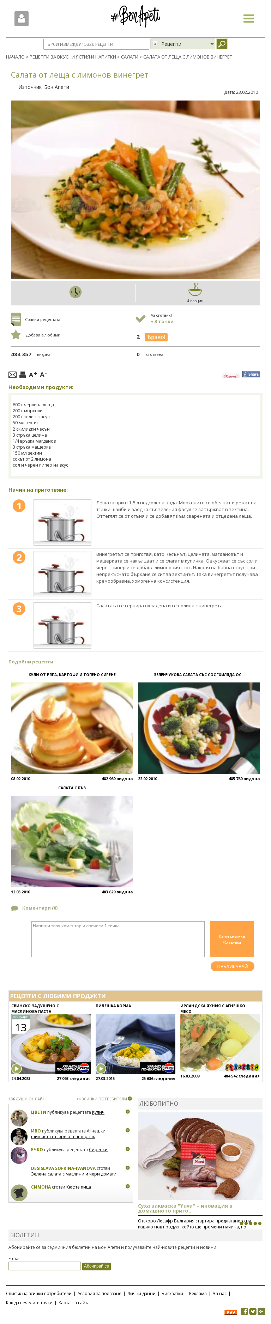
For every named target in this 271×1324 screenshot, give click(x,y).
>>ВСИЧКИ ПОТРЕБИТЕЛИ (102, 1098)
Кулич (98, 1112)
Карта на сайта (74, 1302)
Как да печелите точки (29, 1302)
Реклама (198, 1293)
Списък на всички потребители (39, 1293)
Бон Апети (56, 86)
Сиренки (98, 1150)
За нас (220, 1293)
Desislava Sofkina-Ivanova (63, 1168)
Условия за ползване (99, 1293)
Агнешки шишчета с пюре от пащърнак (68, 1134)
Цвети (39, 1112)
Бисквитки (172, 1293)
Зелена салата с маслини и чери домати (73, 1174)
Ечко (37, 1150)
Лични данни (141, 1293)
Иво (36, 1131)
